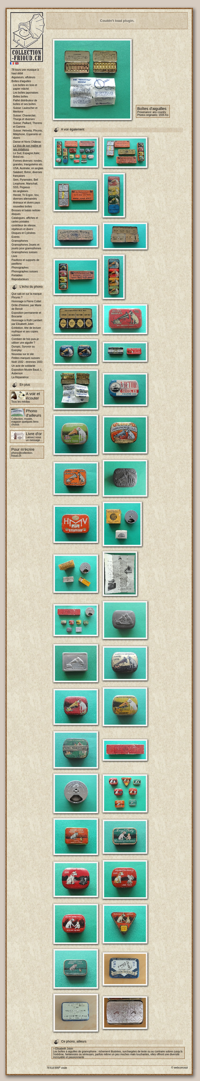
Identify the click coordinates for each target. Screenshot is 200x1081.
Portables (16, 275)
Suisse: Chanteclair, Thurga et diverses (24, 117)
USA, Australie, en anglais (28, 168)
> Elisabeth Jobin (63, 1048)
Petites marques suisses (25, 358)
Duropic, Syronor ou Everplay (23, 348)
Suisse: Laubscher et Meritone (25, 110)
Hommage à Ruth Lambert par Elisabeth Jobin (26, 322)
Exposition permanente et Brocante (26, 314)
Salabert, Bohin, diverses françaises (27, 174)
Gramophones (19, 240)
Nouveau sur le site (22, 354)
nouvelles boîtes (22, 206)
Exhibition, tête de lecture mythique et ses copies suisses (26, 331)
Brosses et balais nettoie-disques (26, 212)
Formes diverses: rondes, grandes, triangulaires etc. (28, 162)
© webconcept (179, 1067)
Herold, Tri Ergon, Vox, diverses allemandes (26, 197)
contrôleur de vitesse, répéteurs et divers (23, 227)
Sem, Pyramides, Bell (25, 179)
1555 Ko (163, 115)
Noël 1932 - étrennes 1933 (26, 362)
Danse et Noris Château (27, 141)
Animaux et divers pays (26, 202)
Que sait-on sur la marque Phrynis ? (26, 295)
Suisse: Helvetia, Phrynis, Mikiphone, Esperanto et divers (27, 134)
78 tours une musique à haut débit (25, 71)
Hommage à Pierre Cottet (26, 301)
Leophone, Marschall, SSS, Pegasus (25, 185)
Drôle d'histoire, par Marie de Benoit (26, 307)
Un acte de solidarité (23, 365)
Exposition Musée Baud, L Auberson (26, 371)
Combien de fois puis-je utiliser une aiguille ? (25, 341)
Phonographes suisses (24, 271)
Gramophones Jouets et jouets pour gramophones (26, 246)
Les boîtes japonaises (25, 92)
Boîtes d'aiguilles (21, 81)
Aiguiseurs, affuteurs (23, 77)
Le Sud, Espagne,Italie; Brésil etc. (26, 155)
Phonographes (19, 267)
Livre (14, 256)
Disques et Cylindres (23, 233)
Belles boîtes (20, 96)
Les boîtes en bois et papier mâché (25, 87)
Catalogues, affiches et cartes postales (24, 220)
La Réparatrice (20, 377)
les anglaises (20, 191)
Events (15, 236)
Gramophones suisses (24, 252)
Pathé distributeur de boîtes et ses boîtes (25, 102)
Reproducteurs (20, 279)
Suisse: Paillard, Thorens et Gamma (27, 125)
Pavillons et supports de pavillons (25, 262)
